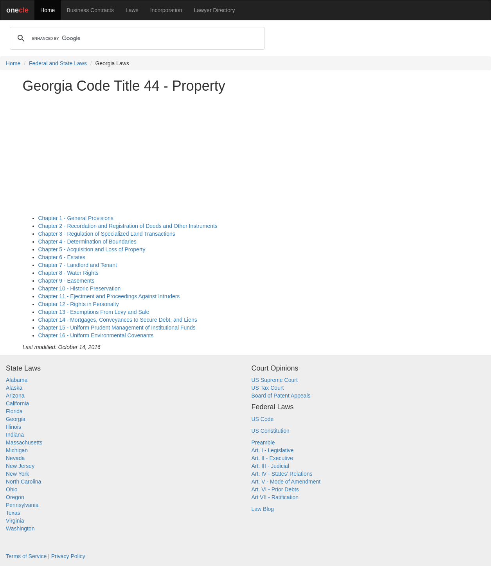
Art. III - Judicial (270, 466)
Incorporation (166, 10)
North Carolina (23, 481)
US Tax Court (268, 388)
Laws (132, 10)
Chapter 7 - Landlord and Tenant (77, 265)
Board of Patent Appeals (281, 395)
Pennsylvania (22, 505)
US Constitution (271, 431)
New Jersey (20, 466)
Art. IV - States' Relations (282, 474)
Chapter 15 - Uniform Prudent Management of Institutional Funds (117, 327)
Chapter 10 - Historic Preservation (79, 288)
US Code (263, 419)
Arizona (15, 395)
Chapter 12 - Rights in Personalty (78, 304)
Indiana (15, 435)
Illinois (13, 427)
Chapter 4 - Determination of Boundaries (87, 241)
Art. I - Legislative (273, 450)
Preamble (263, 442)
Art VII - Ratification (275, 497)
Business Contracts (90, 10)
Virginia (15, 521)
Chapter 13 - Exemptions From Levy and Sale (93, 312)
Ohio (12, 489)
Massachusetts (24, 442)
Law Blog (263, 509)
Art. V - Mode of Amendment (286, 481)
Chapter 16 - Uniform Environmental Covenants (96, 335)
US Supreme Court (275, 380)
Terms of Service (26, 556)
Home (47, 10)
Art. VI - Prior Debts (275, 489)
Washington (20, 528)
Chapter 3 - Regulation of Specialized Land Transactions (106, 234)
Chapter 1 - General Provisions (75, 218)
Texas (13, 513)
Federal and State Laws (58, 63)
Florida (14, 411)
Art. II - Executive (272, 458)
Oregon (15, 497)
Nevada (15, 458)
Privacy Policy (68, 556)
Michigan (17, 450)
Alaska (14, 388)
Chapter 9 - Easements (66, 281)
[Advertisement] (246, 154)
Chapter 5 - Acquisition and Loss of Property (92, 249)
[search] (136, 38)
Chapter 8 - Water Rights (68, 273)
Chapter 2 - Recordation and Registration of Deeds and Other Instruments (128, 226)
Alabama (16, 380)
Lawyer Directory (214, 10)
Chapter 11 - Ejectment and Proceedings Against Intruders (109, 296)
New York (17, 474)
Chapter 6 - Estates (62, 257)
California (17, 403)
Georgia (15, 419)
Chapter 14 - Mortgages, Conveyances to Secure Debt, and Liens (117, 320)
